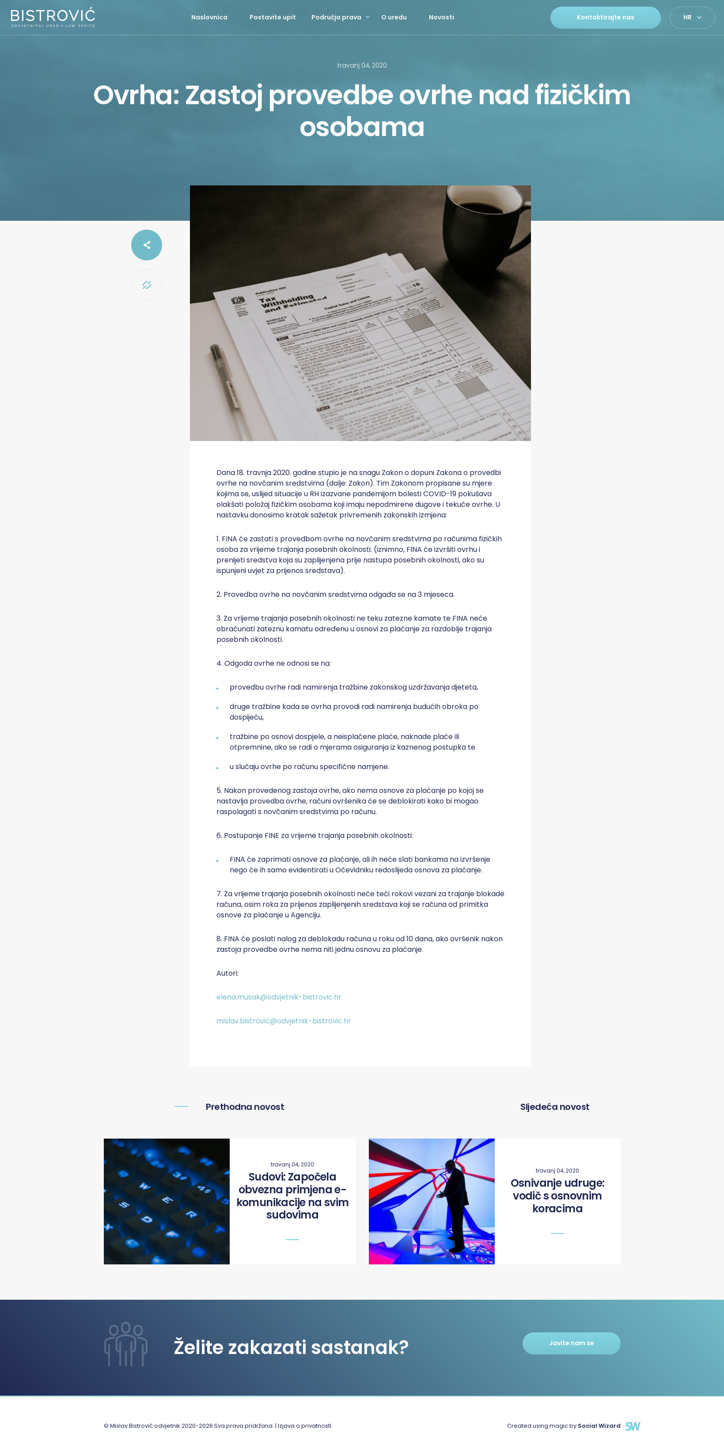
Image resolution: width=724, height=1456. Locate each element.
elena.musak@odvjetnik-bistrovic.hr (278, 997)
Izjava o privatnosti (304, 1426)
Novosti (441, 17)
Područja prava (336, 17)
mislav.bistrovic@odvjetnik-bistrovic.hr (283, 1021)
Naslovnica (209, 17)
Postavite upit (273, 17)
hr (687, 17)
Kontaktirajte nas (605, 17)
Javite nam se (571, 1343)
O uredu (394, 17)
